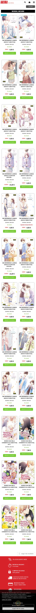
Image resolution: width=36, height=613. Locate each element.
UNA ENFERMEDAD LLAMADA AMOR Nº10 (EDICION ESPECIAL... (9, 175)
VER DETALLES (26, 231)
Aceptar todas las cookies (18, 608)
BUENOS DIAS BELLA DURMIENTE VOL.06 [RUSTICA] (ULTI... (9, 442)
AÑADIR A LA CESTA (9, 53)
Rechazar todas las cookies (18, 605)
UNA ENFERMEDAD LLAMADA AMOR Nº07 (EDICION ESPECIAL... (9, 264)
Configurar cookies (18, 603)
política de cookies (6, 599)
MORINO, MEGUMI (9, 44)
